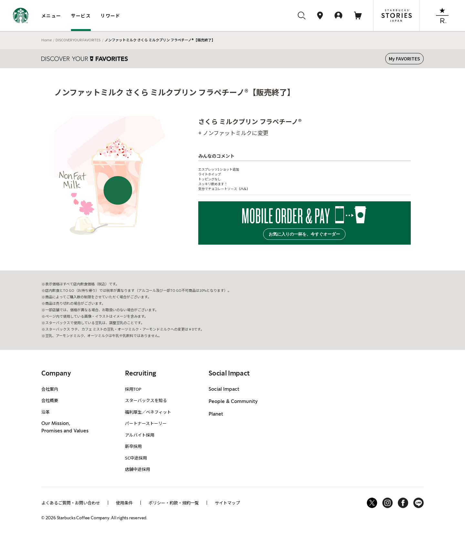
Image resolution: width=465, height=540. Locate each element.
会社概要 (49, 400)
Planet (216, 414)
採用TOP (133, 389)
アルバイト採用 (139, 435)
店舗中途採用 (137, 469)
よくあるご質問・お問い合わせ (70, 503)
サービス (81, 15)
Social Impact (224, 389)
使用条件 (124, 503)
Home (46, 39)
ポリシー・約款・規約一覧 (174, 503)
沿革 (45, 412)
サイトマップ (227, 503)
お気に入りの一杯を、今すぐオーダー (304, 234)
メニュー (51, 15)
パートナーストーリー (146, 423)
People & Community (233, 401)
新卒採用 (133, 446)
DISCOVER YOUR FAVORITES (78, 39)
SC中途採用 (136, 458)
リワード (110, 15)
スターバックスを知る (146, 400)
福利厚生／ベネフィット (148, 412)
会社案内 (49, 389)
